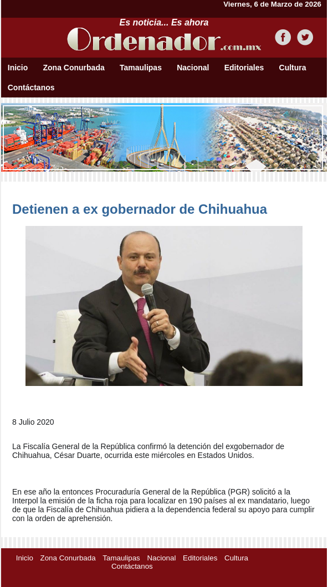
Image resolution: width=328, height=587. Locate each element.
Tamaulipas (141, 67)
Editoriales (244, 67)
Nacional (193, 67)
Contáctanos (31, 87)
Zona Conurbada (74, 67)
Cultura (292, 67)
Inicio (18, 67)
